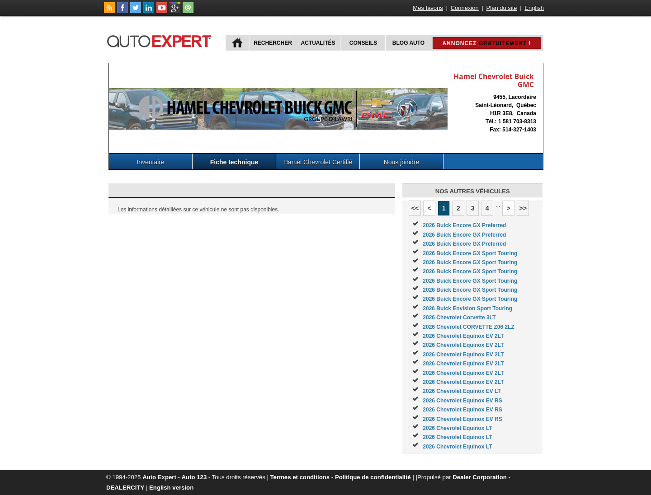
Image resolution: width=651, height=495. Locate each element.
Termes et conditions (300, 477)
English (534, 8)
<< (415, 208)
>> (523, 208)
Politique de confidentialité (373, 477)
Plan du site (501, 8)
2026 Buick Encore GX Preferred (464, 225)
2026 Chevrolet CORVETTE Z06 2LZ (468, 327)
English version (171, 487)
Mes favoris (428, 8)
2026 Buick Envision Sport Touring (467, 308)
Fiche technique (234, 162)
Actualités (318, 43)
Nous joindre (402, 162)
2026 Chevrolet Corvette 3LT (459, 317)
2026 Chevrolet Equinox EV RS (462, 400)
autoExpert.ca (161, 40)
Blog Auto (408, 43)
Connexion (465, 8)
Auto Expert (159, 477)
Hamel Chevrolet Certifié (318, 162)
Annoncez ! (486, 43)
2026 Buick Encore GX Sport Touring (470, 253)
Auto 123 (194, 477)
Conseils (363, 43)
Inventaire (150, 162)
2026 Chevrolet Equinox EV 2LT (463, 336)
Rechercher (273, 43)
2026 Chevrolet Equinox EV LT (462, 391)
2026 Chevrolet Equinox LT (457, 428)
